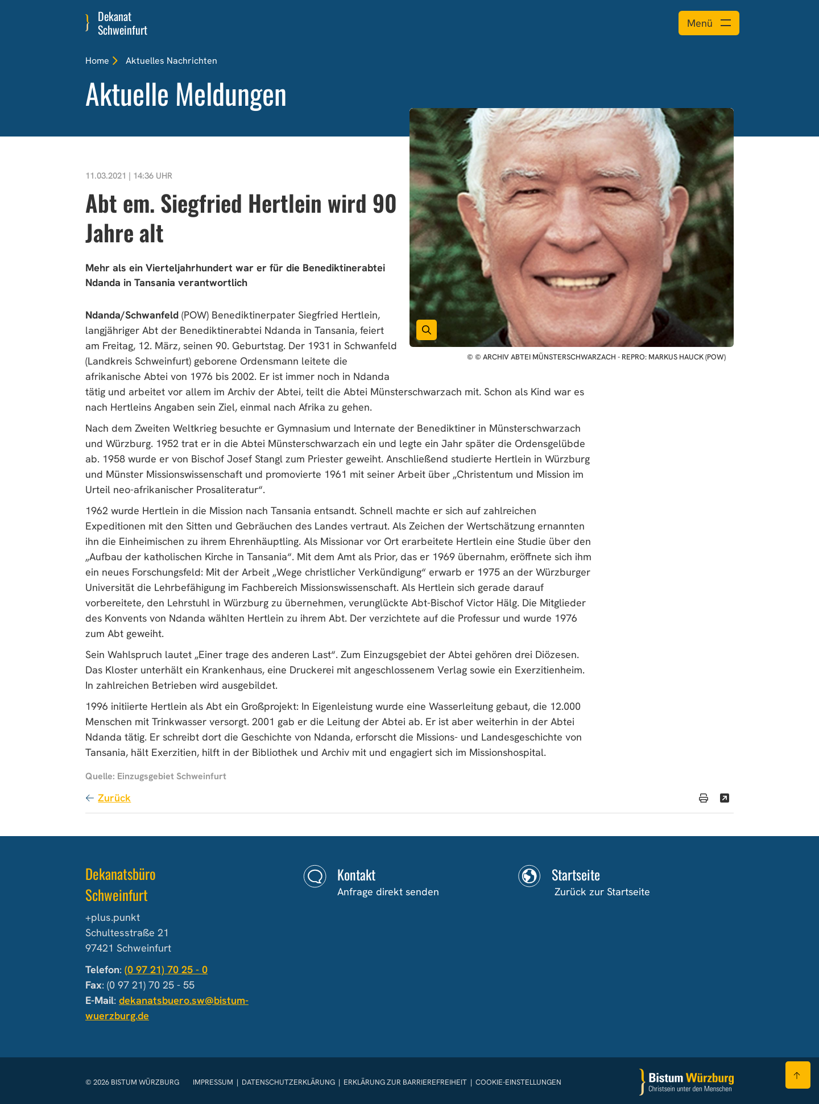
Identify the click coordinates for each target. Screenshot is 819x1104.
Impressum (214, 1082)
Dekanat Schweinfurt (122, 22)
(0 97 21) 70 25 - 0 (166, 969)
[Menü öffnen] (709, 23)
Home (97, 61)
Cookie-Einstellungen (518, 1082)
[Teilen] (724, 798)
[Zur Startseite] (686, 1082)
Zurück (114, 797)
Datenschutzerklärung (289, 1082)
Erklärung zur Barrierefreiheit (405, 1082)
